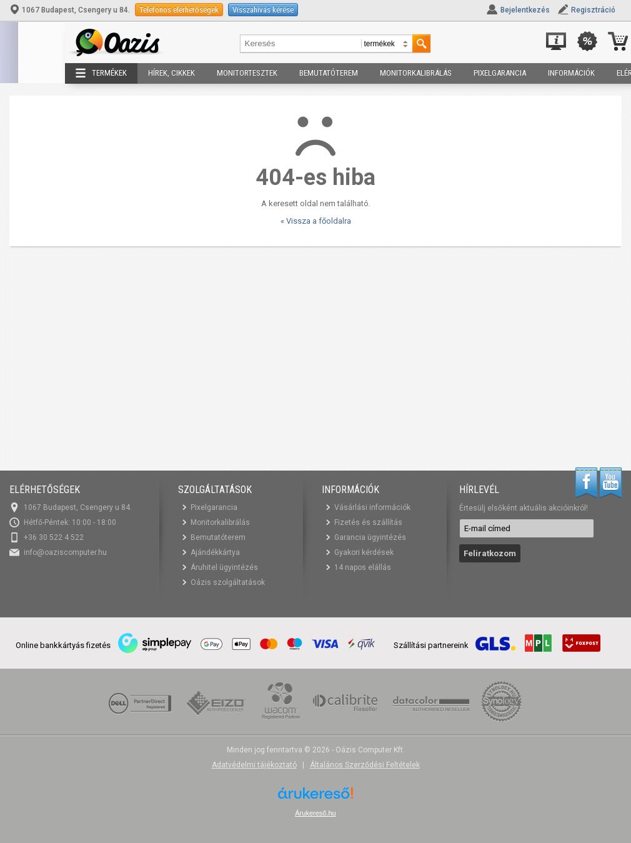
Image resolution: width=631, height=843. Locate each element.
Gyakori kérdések (364, 552)
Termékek (101, 73)
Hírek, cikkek (171, 72)
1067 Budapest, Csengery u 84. (70, 10)
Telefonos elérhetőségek (179, 9)
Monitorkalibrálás (416, 72)
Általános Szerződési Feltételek (365, 765)
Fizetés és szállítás (368, 522)
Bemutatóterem (328, 72)
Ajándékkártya (215, 552)
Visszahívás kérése (263, 9)
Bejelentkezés (525, 10)
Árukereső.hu (315, 813)
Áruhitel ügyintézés (224, 567)
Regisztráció (593, 10)
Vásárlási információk (372, 507)
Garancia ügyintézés (370, 537)
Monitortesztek (247, 72)
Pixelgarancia (500, 72)
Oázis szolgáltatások (228, 582)
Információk (571, 72)
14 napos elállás (362, 567)
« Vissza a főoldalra (316, 221)
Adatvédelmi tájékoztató (254, 765)
